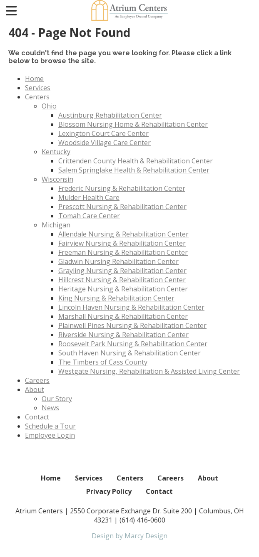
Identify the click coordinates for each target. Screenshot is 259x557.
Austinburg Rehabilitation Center (110, 115)
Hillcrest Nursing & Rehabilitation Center (122, 279)
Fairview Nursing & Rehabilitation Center (122, 243)
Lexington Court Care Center (103, 133)
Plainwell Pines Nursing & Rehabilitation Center (132, 325)
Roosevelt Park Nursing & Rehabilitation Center (132, 343)
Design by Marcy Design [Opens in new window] (129, 535)
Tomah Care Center (89, 215)
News (50, 407)
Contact (37, 416)
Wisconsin (57, 179)
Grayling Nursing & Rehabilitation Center (122, 270)
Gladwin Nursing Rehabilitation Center (118, 261)
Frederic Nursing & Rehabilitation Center (121, 188)
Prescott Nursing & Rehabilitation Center (122, 206)
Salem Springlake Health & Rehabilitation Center (133, 170)
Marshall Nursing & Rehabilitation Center (123, 316)
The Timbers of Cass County (102, 362)
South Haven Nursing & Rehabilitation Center (129, 352)
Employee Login (50, 435)
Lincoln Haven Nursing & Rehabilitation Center (131, 307)
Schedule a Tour (50, 426)
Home (34, 78)
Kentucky (56, 151)
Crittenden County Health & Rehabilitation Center (135, 160)
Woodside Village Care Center (104, 142)
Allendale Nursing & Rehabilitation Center (123, 234)
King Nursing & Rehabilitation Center (116, 298)
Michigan (56, 224)
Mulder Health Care (89, 197)
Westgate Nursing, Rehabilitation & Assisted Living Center (149, 371)
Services (37, 87)
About (34, 389)
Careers (37, 380)
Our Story (57, 398)
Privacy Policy (109, 491)
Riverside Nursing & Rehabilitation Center (123, 334)
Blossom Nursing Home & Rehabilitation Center (133, 124)
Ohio (49, 106)
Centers (37, 96)
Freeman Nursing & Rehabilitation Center (123, 252)
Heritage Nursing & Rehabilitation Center (123, 288)
